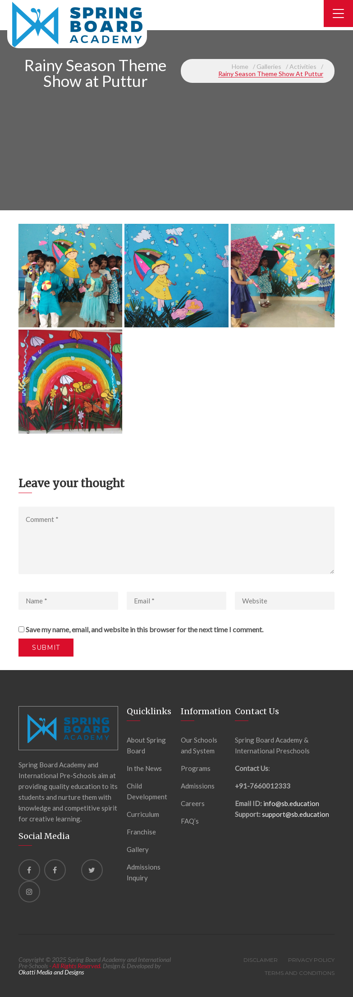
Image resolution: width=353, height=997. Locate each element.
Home (240, 66)
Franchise (141, 832)
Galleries (269, 66)
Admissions (198, 786)
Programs (196, 768)
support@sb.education (295, 814)
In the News (144, 768)
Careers (193, 803)
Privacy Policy (311, 959)
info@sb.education (291, 803)
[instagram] (29, 891)
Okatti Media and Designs (51, 972)
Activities (302, 66)
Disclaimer (260, 959)
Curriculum (143, 814)
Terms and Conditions (300, 973)
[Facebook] (29, 870)
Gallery (138, 849)
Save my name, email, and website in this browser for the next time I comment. (144, 629)
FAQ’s (190, 821)
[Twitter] (92, 870)
